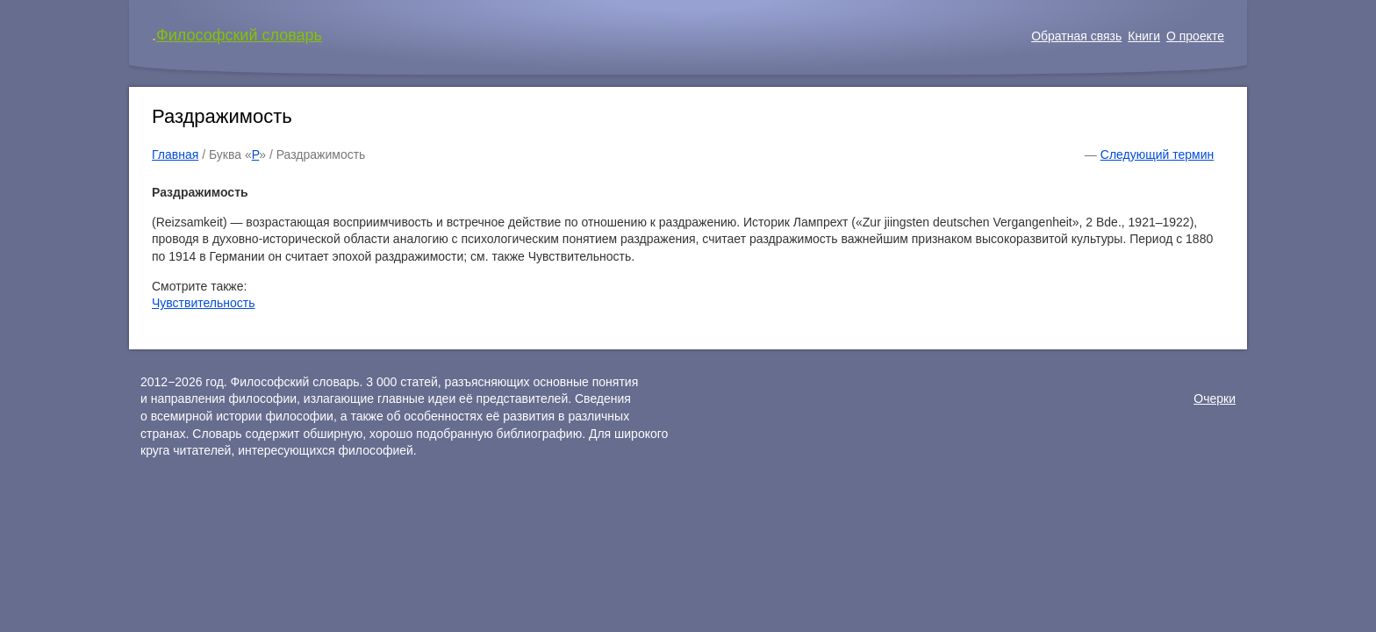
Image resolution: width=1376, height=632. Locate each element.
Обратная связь (1076, 36)
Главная (175, 154)
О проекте (1195, 36)
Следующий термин (1157, 154)
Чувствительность (203, 303)
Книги (1144, 36)
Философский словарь (239, 35)
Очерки (1214, 398)
